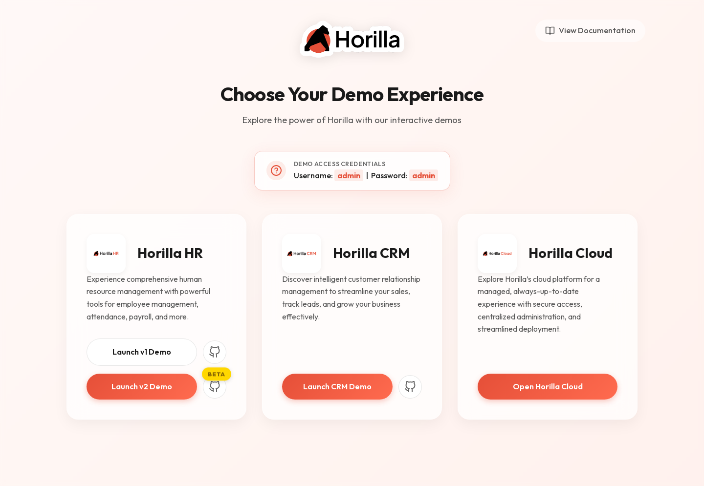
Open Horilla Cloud (548, 386)
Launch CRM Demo (337, 386)
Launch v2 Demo (141, 386)
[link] (548, 317)
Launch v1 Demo (141, 352)
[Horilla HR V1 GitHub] (214, 352)
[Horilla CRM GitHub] (410, 387)
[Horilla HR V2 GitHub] (214, 387)
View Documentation (590, 30)
